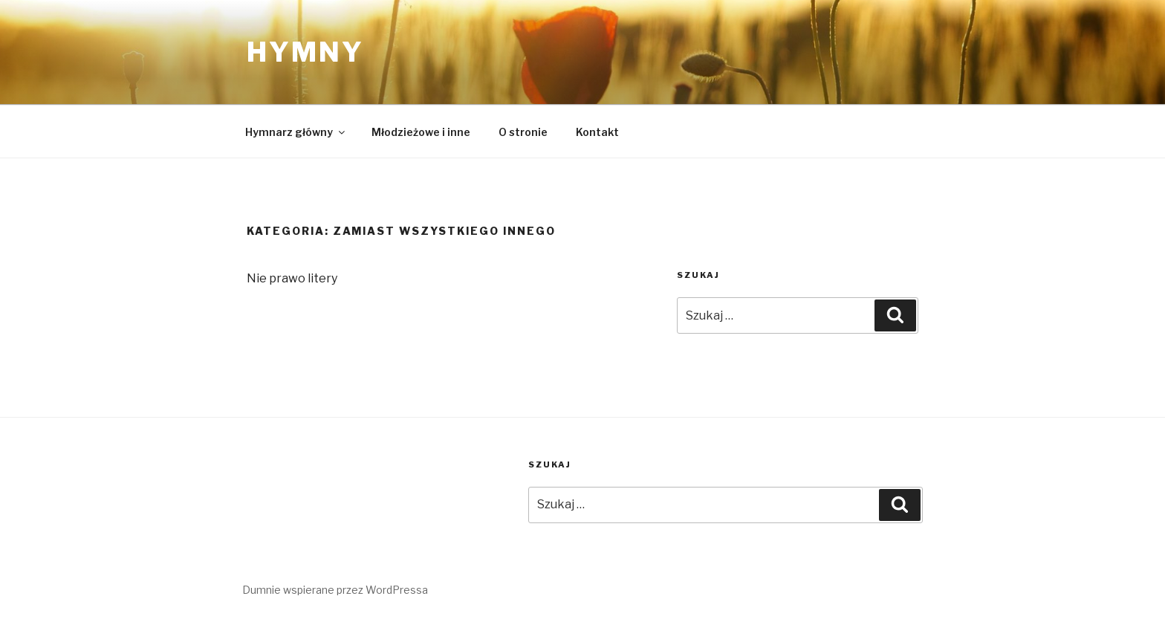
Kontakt (597, 132)
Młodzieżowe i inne (420, 132)
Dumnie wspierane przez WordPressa (335, 589)
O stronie (523, 132)
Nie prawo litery (292, 278)
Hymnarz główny (296, 132)
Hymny (305, 52)
